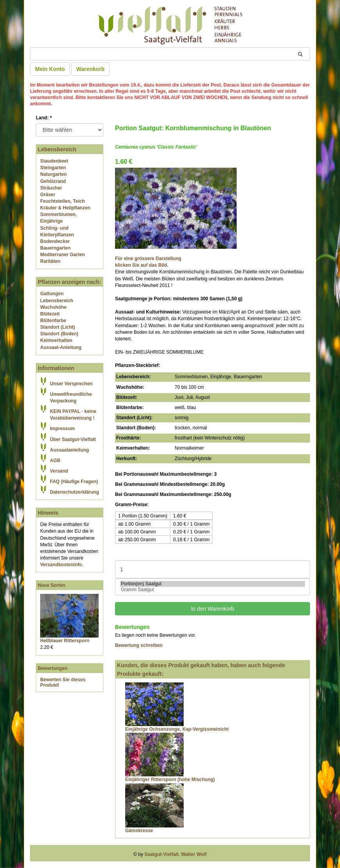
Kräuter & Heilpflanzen (65, 208)
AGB (55, 460)
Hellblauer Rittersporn (64, 640)
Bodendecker (55, 241)
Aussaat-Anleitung (60, 347)
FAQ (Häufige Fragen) (74, 481)
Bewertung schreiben (139, 645)
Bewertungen (52, 668)
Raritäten (50, 261)
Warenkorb (90, 69)
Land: (44, 117)
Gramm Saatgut (212, 590)
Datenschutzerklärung (74, 492)
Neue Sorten (52, 585)
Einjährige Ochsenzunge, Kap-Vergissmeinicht (176, 729)
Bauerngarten (55, 248)
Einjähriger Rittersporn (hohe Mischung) (170, 779)
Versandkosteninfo (61, 564)
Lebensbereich (56, 300)
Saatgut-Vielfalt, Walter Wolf (176, 854)
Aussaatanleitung (69, 450)
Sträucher (51, 188)
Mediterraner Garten (62, 254)
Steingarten (53, 167)
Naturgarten (53, 174)
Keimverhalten (56, 340)
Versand (59, 471)
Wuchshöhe (53, 307)
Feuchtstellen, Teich (62, 201)
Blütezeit (50, 314)
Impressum (62, 428)
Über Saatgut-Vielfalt (73, 439)
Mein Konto (50, 69)
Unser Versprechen (71, 383)
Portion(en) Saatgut (212, 584)
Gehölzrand (53, 181)
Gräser (47, 194)
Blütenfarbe (53, 320)
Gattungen (52, 293)
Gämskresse (139, 830)
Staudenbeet (54, 161)
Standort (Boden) (59, 334)
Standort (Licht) (57, 327)
